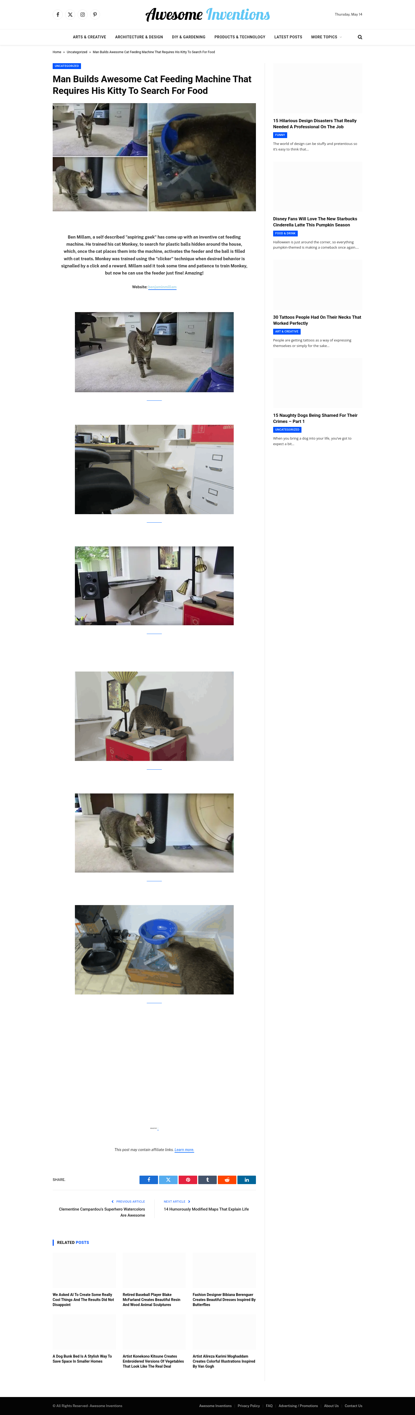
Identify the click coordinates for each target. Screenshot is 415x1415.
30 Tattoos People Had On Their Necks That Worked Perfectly (317, 320)
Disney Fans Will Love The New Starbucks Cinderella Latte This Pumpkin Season (315, 221)
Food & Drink (285, 233)
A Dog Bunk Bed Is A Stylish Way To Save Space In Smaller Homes (82, 1358)
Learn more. (184, 1150)
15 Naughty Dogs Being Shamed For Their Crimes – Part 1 (315, 418)
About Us (331, 1406)
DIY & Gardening (188, 37)
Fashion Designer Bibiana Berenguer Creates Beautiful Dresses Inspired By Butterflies (224, 1300)
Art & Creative (287, 331)
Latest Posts (288, 37)
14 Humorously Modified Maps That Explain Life (206, 1209)
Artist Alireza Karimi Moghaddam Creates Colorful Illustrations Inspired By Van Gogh (224, 1361)
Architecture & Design (139, 37)
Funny (280, 135)
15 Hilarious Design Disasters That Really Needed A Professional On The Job (315, 123)
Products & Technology (239, 37)
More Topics (324, 37)
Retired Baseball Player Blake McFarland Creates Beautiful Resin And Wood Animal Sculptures (152, 1300)
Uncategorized (77, 52)
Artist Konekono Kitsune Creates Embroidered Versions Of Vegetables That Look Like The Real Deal (153, 1361)
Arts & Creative (89, 37)
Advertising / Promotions (298, 1406)
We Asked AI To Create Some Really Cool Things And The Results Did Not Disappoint (83, 1300)
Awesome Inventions (215, 1406)
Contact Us (353, 1406)
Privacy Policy (249, 1406)
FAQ (269, 1406)
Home (57, 52)
